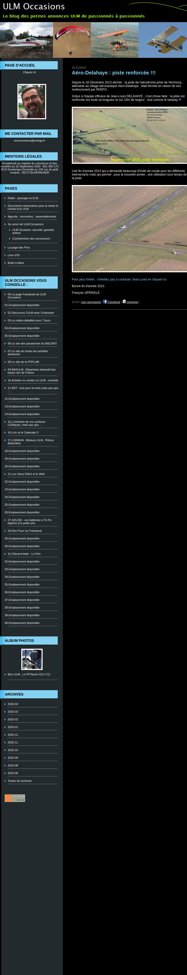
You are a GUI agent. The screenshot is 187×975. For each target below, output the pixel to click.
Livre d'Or (14, 255)
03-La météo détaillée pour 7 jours (29, 320)
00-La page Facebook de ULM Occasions (27, 296)
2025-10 (13, 750)
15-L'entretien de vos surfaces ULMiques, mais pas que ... (26, 423)
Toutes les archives (20, 780)
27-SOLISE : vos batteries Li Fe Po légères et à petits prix (30, 521)
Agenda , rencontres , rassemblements (32, 216)
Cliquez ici (29, 72)
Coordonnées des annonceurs (31, 238)
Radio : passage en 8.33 (23, 198)
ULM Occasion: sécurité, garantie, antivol (33, 231)
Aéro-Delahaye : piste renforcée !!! (114, 72)
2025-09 (13, 757)
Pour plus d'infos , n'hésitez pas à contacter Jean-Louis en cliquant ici (119, 279)
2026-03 (13, 711)
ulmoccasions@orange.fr (29, 140)
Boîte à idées (16, 262)
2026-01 (13, 727)
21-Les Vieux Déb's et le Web (26, 473)
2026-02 (13, 719)
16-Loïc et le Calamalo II (23, 432)
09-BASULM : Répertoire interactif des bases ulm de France (32, 371)
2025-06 (13, 773)
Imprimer (130, 302)
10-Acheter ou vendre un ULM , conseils (33, 380)
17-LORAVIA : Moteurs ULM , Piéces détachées (31, 442)
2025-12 (13, 734)
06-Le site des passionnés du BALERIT (32, 343)
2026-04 (13, 704)
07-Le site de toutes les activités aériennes (28, 353)
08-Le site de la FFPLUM (23, 361)
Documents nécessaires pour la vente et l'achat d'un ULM (33, 207)
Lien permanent (91, 302)
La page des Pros (19, 247)
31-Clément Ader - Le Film (24, 553)
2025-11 (13, 742)
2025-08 (13, 765)
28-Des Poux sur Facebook (25, 530)
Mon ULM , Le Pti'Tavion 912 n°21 (29, 674)
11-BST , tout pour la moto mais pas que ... (33, 389)
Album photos (19, 640)
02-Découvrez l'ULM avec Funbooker (31, 312)
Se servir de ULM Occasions (25, 224)
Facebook (111, 302)
